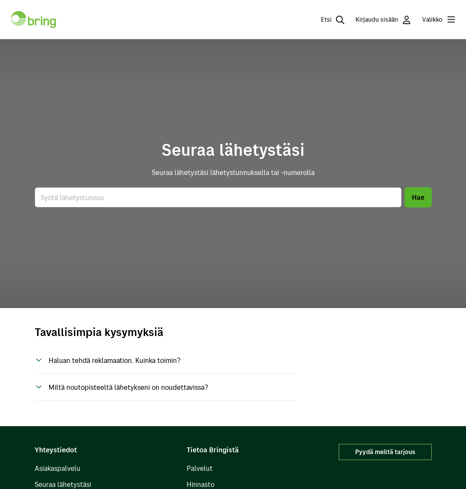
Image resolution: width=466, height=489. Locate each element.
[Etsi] (327, 19)
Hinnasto (200, 484)
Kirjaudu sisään (383, 19)
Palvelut (200, 468)
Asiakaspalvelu (57, 468)
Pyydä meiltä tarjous (385, 452)
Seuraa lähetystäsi (63, 484)
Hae (418, 197)
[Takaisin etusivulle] (33, 19)
